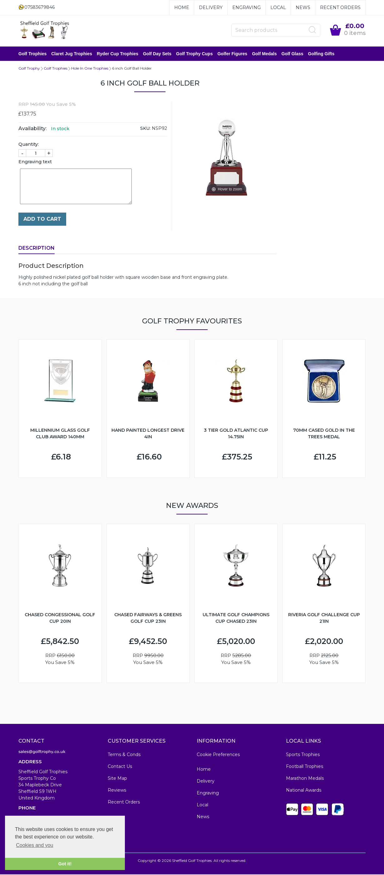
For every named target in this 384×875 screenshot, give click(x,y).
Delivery (211, 7)
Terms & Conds (124, 755)
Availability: (32, 129)
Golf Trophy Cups (194, 54)
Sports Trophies (303, 755)
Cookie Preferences (218, 755)
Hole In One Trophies (89, 68)
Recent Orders (340, 7)
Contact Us (120, 767)
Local (278, 7)
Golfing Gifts (321, 54)
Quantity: (28, 145)
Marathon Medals (305, 779)
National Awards (303, 791)
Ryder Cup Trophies (117, 54)
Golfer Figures (232, 54)
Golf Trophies (32, 54)
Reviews (117, 791)
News (303, 7)
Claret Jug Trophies (71, 54)
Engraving (246, 7)
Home (181, 7)
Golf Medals (264, 54)
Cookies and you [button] (34, 845)
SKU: (145, 129)
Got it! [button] (64, 863)
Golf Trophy (29, 68)
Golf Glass (292, 54)
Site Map (117, 779)
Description (36, 249)
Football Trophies (304, 767)
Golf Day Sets (157, 54)
